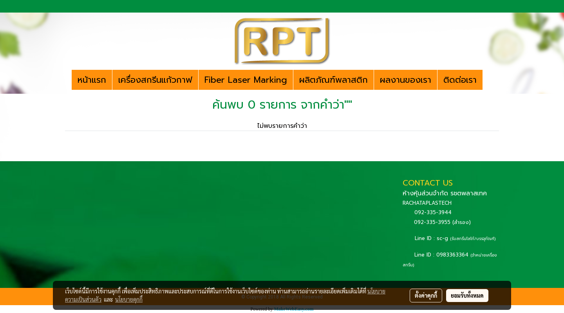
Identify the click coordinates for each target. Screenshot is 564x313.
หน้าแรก (92, 79)
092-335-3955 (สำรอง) (442, 222)
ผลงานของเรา (405, 79)
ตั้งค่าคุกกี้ (426, 295)
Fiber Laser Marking (245, 79)
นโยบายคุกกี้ (129, 299)
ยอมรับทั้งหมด (467, 295)
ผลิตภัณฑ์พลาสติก (333, 79)
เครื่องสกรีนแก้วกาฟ (155, 79)
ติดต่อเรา (460, 79)
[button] (489, 80)
